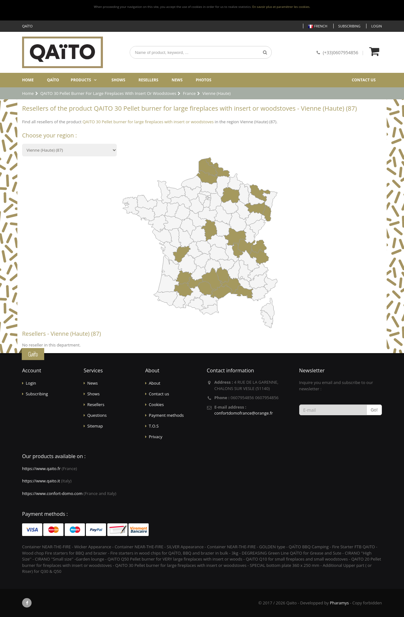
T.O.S (153, 426)
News (177, 80)
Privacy (155, 436)
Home (28, 80)
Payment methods (166, 415)
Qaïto (53, 80)
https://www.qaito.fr (41, 468)
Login (376, 26)
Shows (118, 80)
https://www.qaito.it (41, 481)
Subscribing (349, 26)
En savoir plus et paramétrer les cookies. (281, 7)
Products (81, 80)
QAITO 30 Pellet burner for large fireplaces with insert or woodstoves (148, 122)
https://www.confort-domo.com (52, 493)
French (317, 26)
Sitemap (95, 426)
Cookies (156, 404)
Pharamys (339, 603)
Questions (96, 415)
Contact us (364, 80)
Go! (374, 410)
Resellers (148, 80)
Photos (203, 80)
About (154, 383)
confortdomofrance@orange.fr (243, 413)
